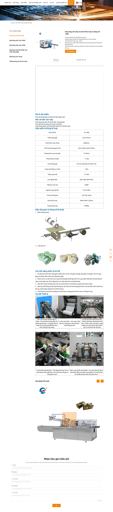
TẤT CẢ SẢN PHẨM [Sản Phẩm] (15, 31)
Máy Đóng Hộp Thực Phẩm (17, 40)
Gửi (57, 505)
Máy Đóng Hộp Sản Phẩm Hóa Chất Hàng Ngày (18, 51)
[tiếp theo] (60, 42)
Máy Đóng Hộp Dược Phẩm (17, 45)
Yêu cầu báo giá (91, 2)
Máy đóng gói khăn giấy (26, 22)
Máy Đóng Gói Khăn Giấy (16, 35)
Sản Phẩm (42, 2)
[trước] (37, 42)
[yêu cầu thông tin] (111, 261)
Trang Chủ (26, 2)
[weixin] (111, 257)
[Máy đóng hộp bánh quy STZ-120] (69, 419)
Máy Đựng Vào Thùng (15, 56)
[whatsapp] (111, 249)
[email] (111, 253)
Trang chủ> (13, 22)
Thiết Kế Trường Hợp (53, 2)
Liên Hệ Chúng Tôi (80, 2)
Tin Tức (70, 2)
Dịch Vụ (64, 2)
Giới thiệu (35, 2)
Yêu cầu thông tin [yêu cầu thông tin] (70, 51)
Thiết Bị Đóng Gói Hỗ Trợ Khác (18, 61)
